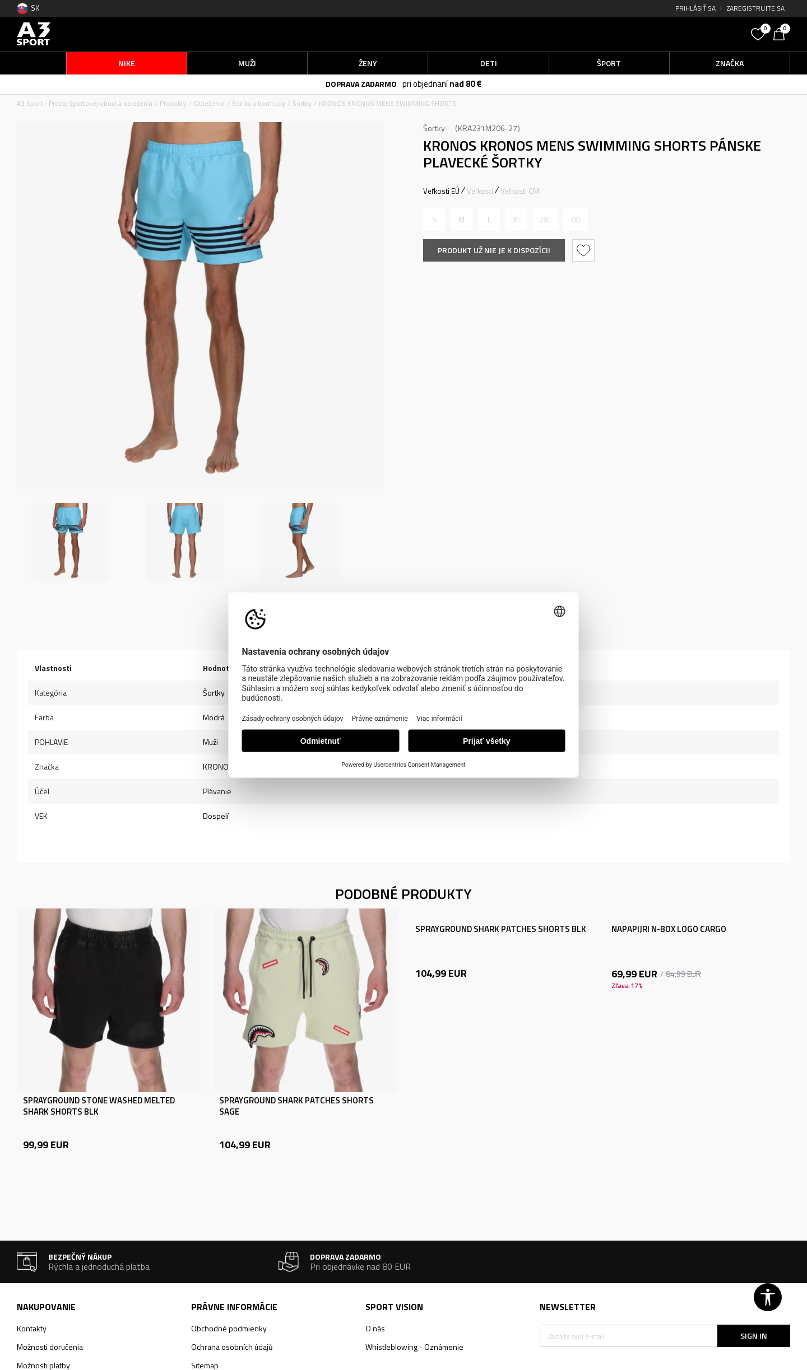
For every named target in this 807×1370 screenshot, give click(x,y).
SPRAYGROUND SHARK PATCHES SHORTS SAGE (296, 1106)
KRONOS (218, 766)
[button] (661, 34)
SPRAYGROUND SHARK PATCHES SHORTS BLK (500, 929)
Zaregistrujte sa (756, 8)
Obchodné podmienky (229, 1328)
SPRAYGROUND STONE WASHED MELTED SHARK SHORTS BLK (99, 1106)
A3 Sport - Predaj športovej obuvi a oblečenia (84, 103)
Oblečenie (209, 103)
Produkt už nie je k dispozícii (494, 250)
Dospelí (216, 816)
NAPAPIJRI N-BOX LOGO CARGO (668, 929)
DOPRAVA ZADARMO (361, 84)
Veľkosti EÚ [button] (441, 191)
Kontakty (32, 1328)
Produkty (173, 103)
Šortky (302, 103)
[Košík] (781, 33)
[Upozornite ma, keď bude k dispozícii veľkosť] (434, 219)
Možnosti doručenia (50, 1347)
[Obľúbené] (759, 33)
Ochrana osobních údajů (231, 1347)
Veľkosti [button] (480, 191)
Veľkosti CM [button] (519, 191)
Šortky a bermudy (258, 103)
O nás (375, 1328)
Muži (210, 742)
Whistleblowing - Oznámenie (414, 1347)
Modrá (214, 717)
